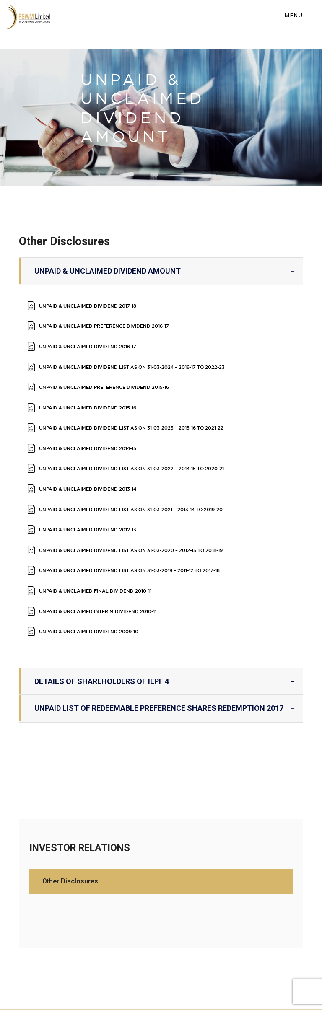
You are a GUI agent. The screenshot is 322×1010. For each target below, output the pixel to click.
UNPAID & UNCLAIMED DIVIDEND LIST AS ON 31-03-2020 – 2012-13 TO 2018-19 (152, 481)
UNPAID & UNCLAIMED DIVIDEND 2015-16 (96, 379)
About (14, 929)
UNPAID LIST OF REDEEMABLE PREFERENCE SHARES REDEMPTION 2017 (161, 611)
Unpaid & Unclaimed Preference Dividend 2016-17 (116, 320)
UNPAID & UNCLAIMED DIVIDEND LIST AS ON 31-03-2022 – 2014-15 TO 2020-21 (153, 423)
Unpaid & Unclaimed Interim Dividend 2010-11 (108, 525)
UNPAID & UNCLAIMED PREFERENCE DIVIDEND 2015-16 (116, 364)
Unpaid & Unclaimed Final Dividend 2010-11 (105, 511)
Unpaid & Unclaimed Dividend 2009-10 (97, 540)
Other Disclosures (72, 784)
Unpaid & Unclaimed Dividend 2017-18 (96, 305)
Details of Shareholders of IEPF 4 (161, 584)
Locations (127, 929)
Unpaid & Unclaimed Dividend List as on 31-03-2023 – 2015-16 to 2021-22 (152, 393)
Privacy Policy (210, 929)
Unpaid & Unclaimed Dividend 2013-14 (96, 437)
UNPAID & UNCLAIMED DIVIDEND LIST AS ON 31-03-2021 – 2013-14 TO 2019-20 (152, 452)
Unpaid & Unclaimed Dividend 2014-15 (96, 408)
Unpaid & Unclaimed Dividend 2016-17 (96, 335)
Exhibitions (48, 929)
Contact (306, 929)
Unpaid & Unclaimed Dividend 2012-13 (96, 467)
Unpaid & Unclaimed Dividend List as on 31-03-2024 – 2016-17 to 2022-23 (153, 349)
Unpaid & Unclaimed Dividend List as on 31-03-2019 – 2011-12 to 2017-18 (150, 496)
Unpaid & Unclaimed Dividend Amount (161, 271)
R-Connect (88, 929)
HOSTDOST (177, 993)
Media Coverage (261, 929)
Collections (165, 929)
